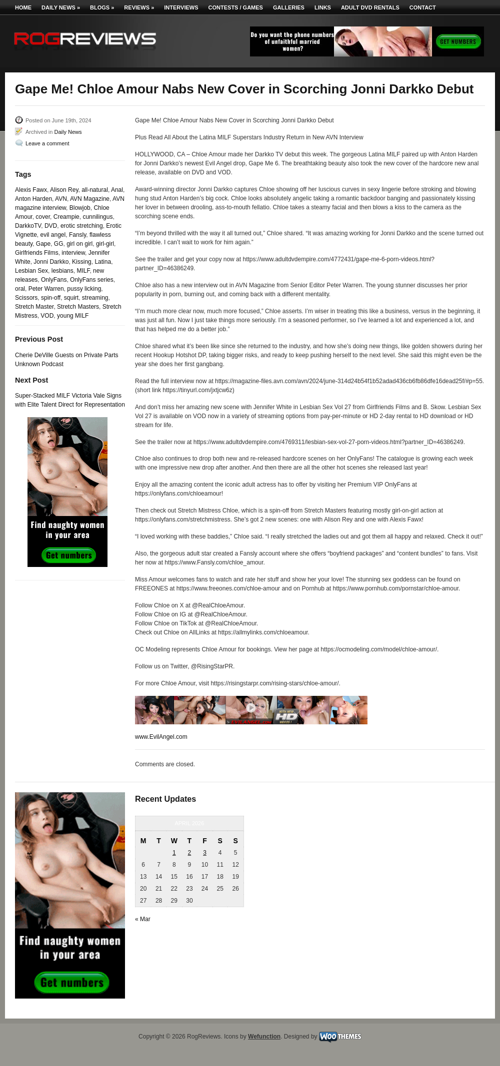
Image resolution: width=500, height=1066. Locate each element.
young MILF (72, 315)
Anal (117, 189)
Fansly (77, 234)
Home (23, 7)
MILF (83, 270)
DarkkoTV (28, 225)
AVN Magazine (90, 198)
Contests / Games (235, 7)
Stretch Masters (78, 306)
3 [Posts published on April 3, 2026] (204, 852)
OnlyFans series (92, 279)
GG (59, 243)
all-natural (95, 189)
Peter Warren (46, 288)
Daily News (61, 7)
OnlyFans (53, 279)
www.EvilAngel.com (161, 736)
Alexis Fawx (31, 189)
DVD (50, 225)
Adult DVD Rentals (370, 7)
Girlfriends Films (36, 252)
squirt (71, 297)
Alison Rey (64, 189)
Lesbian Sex (31, 270)
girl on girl (79, 243)
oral (20, 288)
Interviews (181, 7)
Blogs (102, 7)
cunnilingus (97, 216)
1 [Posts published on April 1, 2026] (174, 852)
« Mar (142, 919)
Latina (102, 261)
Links (322, 7)
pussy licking (84, 288)
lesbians (63, 270)
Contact (423, 7)
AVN (61, 198)
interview (73, 252)
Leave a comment (47, 143)
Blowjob (80, 207)
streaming (95, 297)
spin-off (50, 297)
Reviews (139, 7)
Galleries (288, 7)
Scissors (26, 297)
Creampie (67, 216)
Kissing (82, 261)
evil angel (53, 234)
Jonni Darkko (51, 261)
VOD (47, 315)
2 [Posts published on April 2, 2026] (190, 852)
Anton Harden (33, 198)
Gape (43, 243)
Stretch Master (34, 306)
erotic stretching (81, 225)
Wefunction (264, 1036)
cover (43, 216)
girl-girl (105, 243)
